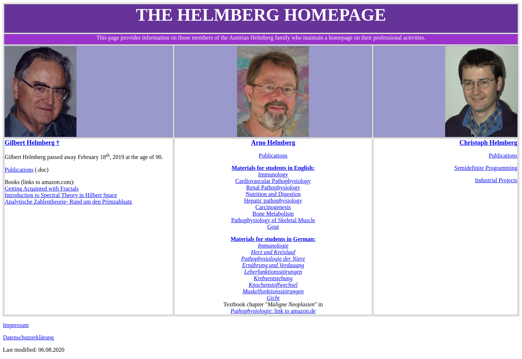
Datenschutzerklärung (28, 337)
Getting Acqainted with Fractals (42, 188)
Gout (273, 227)
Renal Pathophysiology (273, 187)
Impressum (16, 325)
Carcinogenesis (273, 207)
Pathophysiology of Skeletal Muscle (273, 220)
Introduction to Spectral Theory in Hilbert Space (61, 195)
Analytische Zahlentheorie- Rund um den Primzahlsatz (68, 202)
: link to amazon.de (273, 311)
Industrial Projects (496, 180)
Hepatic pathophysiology (273, 200)
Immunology (273, 174)
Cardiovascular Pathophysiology (273, 181)
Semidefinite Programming (485, 168)
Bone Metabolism (273, 214)
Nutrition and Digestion (273, 194)
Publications (19, 170)
